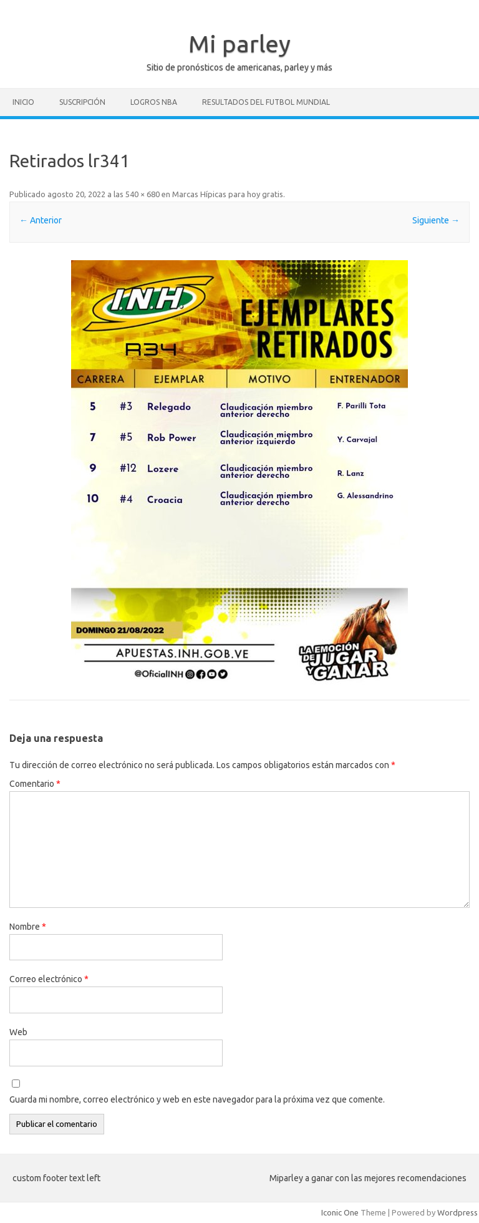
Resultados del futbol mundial (266, 102)
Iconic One (340, 1212)
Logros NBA (153, 102)
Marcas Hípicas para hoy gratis (227, 194)
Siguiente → (436, 220)
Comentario (34, 784)
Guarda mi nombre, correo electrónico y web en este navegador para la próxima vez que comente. (197, 1099)
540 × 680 (142, 194)
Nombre (27, 927)
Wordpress (457, 1212)
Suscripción (82, 102)
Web (18, 1032)
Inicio (23, 102)
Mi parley (239, 44)
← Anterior (40, 220)
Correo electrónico (49, 979)
